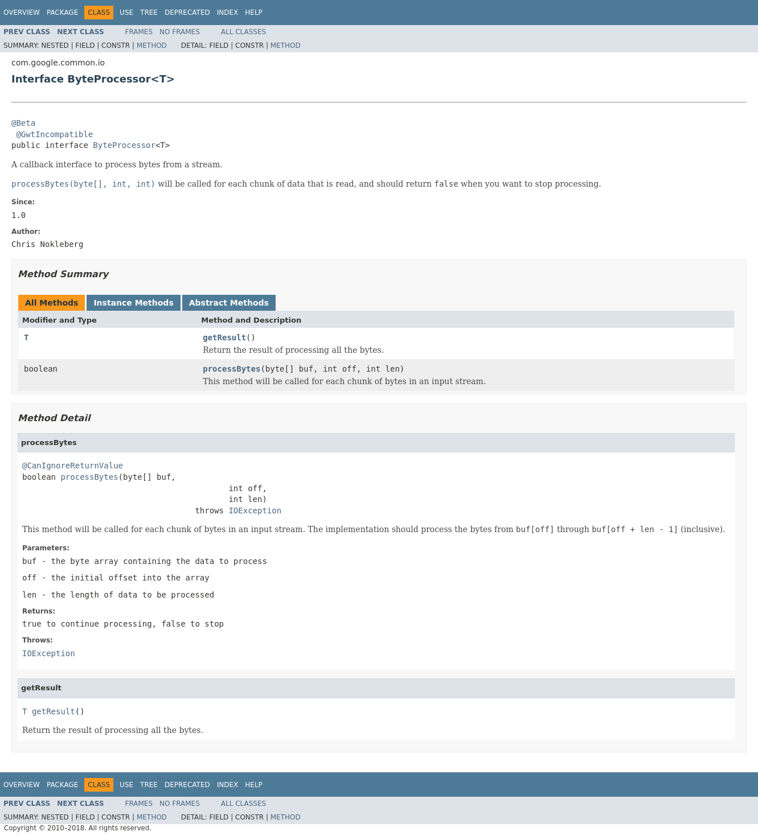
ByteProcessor (124, 145)
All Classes (243, 32)
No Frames (179, 32)
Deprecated (187, 13)
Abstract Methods (229, 302)
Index (228, 13)
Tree (149, 13)
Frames (139, 32)
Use (126, 13)
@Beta (23, 122)
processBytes (231, 368)
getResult (224, 337)
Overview (21, 13)
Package (62, 13)
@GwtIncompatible (54, 134)
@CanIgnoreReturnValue (72, 465)
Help (254, 13)
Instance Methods (133, 302)
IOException (254, 510)
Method (152, 46)
